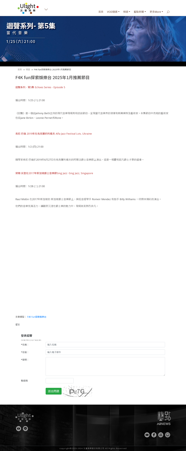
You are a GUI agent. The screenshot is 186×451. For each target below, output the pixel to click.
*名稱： (25, 344)
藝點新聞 (139, 11)
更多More (155, 11)
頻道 (125, 11)
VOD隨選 (112, 11)
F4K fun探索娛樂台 (36, 316)
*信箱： (25, 352)
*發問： (25, 359)
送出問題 (53, 391)
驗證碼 (24, 380)
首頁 (100, 11)
